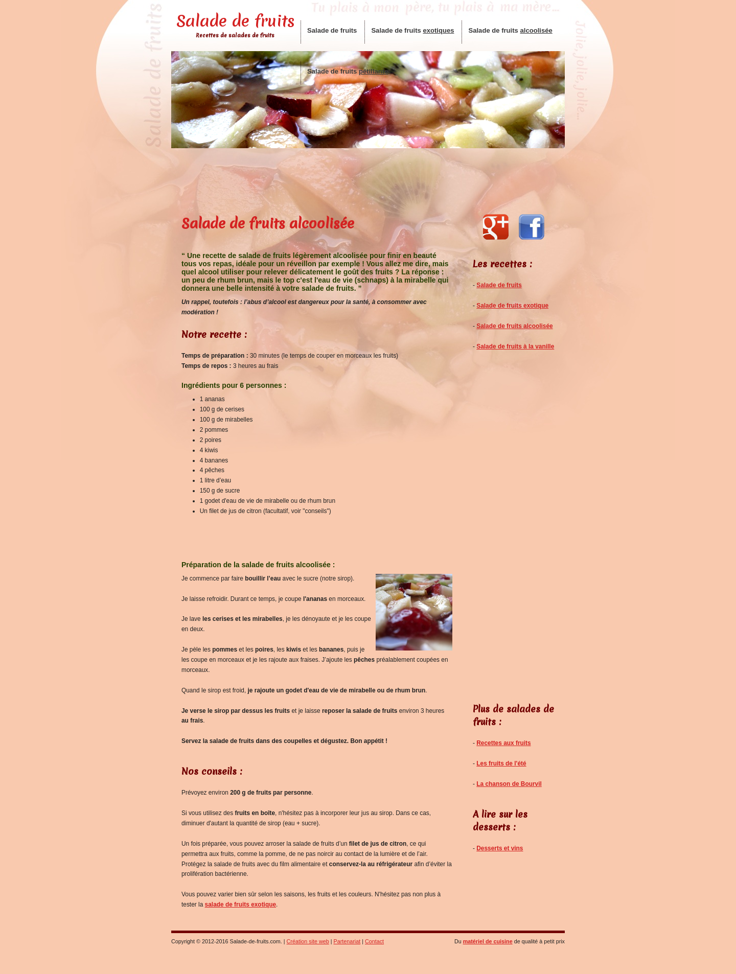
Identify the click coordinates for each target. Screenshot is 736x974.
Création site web (308, 941)
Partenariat (347, 941)
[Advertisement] (368, 179)
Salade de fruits (235, 21)
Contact (374, 941)
